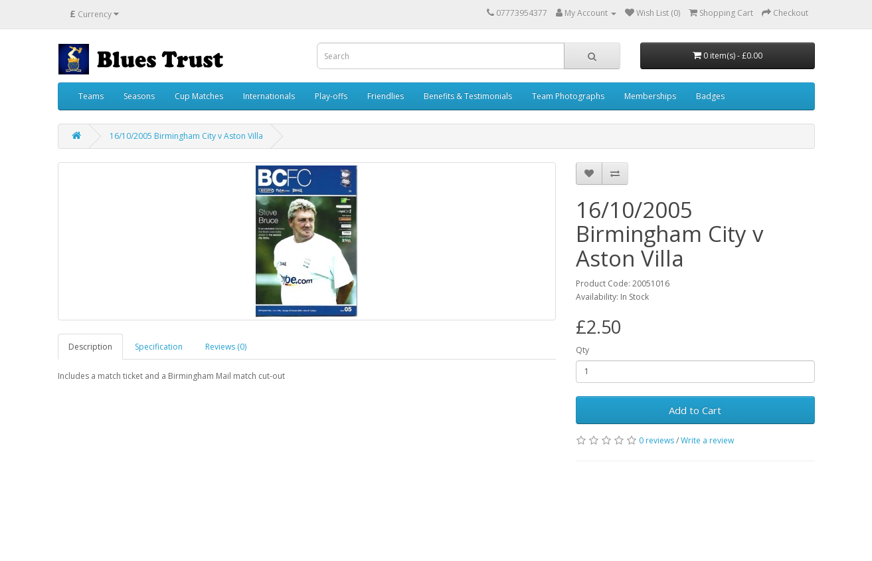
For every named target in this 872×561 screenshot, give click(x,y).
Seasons (139, 96)
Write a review (707, 440)
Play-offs (331, 96)
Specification (159, 346)
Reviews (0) (225, 346)
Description (90, 346)
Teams (91, 96)
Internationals (269, 96)
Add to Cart (695, 410)
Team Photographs (568, 96)
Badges (710, 96)
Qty (582, 350)
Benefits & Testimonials (468, 96)
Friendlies (385, 96)
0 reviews (656, 440)
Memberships (650, 96)
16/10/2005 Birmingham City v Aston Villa (186, 136)
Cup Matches (199, 96)
